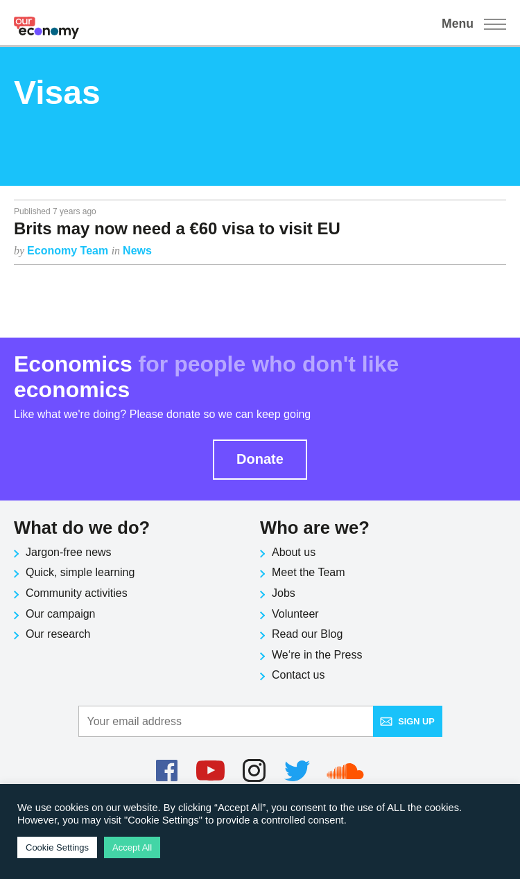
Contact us (298, 675)
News (137, 250)
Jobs (283, 593)
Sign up (407, 721)
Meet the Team (308, 572)
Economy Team (69, 250)
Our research (58, 634)
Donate (260, 459)
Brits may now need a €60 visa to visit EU (177, 228)
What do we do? (82, 527)
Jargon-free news (69, 552)
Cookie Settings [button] (57, 847)
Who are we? (315, 527)
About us (293, 552)
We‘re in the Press (317, 655)
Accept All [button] (132, 847)
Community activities (77, 593)
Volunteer (295, 614)
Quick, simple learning (80, 572)
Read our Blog (307, 634)
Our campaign (61, 614)
